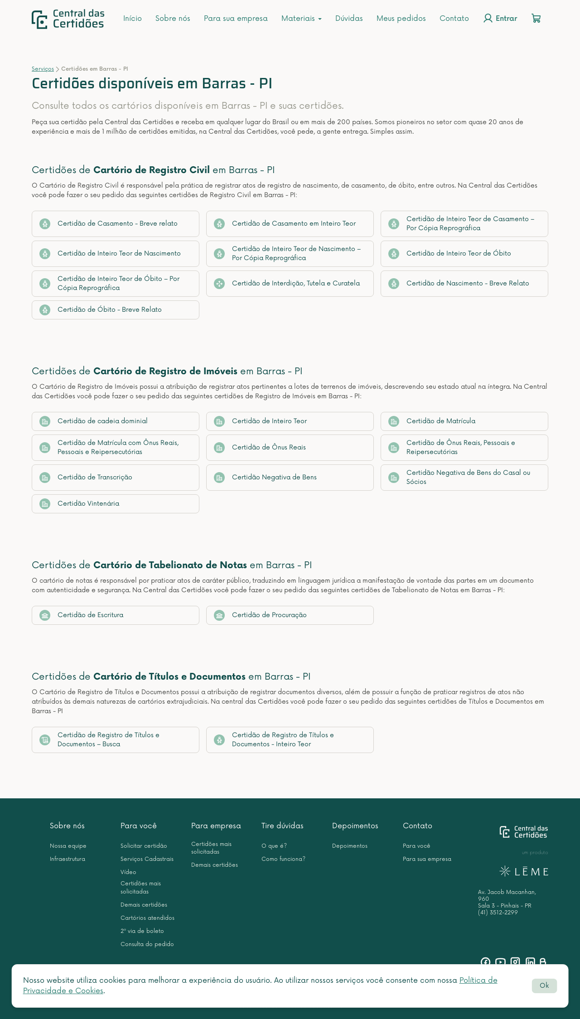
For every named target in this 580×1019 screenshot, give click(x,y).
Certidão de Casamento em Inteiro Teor (285, 223)
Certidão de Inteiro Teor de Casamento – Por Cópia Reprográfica (461, 223)
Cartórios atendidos (147, 918)
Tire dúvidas (282, 826)
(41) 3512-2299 (498, 912)
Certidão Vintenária (79, 503)
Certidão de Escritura (81, 615)
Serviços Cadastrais (147, 859)
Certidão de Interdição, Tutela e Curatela (287, 283)
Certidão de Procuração (260, 615)
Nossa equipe (68, 846)
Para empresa (216, 826)
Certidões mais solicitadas (141, 887)
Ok (544, 986)
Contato (454, 18)
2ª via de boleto (142, 931)
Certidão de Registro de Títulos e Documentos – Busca (99, 739)
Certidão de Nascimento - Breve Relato (458, 283)
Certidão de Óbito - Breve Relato (100, 309)
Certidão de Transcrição (85, 477)
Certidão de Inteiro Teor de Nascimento (110, 253)
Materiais (301, 18)
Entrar (500, 18)
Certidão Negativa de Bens (265, 477)
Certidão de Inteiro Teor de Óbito (449, 253)
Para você (139, 826)
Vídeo (128, 872)
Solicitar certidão (144, 846)
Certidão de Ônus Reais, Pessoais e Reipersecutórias (451, 447)
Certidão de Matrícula (431, 421)
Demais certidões (144, 905)
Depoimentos (355, 826)
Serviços (43, 69)
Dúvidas (349, 18)
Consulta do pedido (147, 944)
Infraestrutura (67, 859)
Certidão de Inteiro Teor (260, 421)
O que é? (274, 846)
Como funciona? (283, 859)
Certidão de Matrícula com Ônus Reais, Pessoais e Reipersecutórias (109, 447)
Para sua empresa (236, 18)
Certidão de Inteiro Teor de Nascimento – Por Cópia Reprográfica (287, 253)
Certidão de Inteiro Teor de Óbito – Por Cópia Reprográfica (109, 283)
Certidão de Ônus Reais (260, 447)
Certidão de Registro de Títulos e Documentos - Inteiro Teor (274, 739)
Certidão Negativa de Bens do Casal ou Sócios (459, 477)
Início (132, 18)
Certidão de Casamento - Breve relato (108, 223)
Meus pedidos (401, 18)
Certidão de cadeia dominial (93, 421)
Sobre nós (172, 18)
